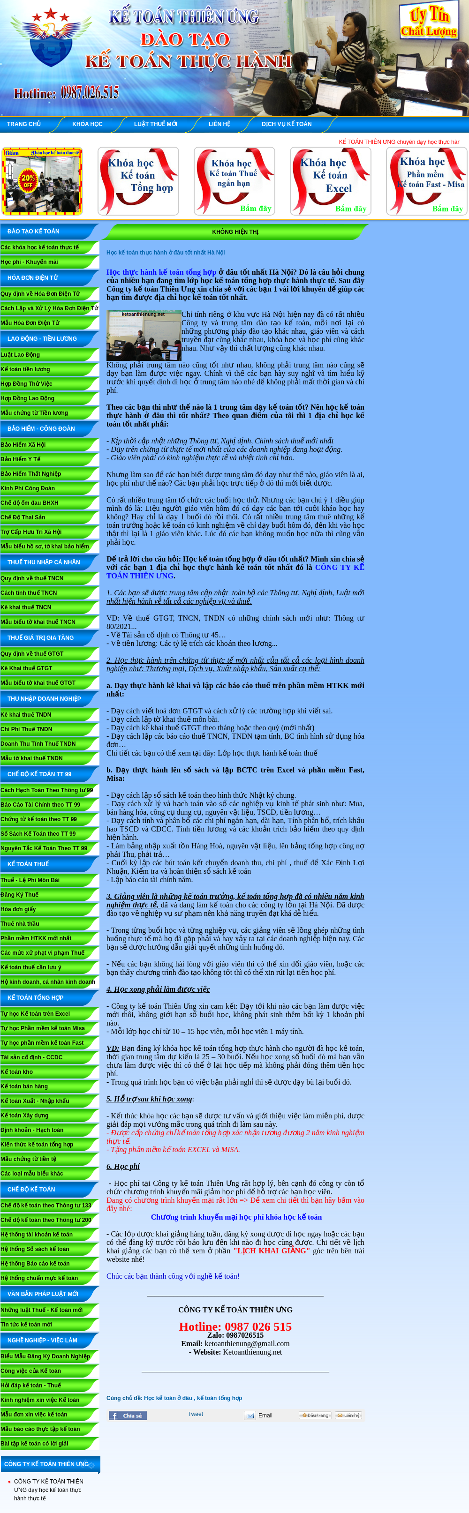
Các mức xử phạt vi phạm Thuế (42, 953)
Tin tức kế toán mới (26, 1324)
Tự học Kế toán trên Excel (35, 1014)
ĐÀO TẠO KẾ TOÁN (34, 231)
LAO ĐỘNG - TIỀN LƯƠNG (42, 339)
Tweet (195, 1414)
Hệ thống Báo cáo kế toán (35, 1263)
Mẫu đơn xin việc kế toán (34, 1414)
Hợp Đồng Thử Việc (26, 384)
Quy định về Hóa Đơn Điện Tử (40, 294)
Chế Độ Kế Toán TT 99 (39, 774)
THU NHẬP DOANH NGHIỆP (44, 699)
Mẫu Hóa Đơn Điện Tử (29, 323)
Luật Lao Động (20, 355)
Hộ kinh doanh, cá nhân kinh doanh (47, 982)
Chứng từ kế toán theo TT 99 (38, 819)
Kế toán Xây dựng (24, 1115)
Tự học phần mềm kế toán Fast (41, 1043)
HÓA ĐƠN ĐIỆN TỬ (33, 278)
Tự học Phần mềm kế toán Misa (42, 1028)
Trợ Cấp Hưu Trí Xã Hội (30, 532)
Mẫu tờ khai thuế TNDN (31, 758)
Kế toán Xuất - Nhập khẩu (34, 1101)
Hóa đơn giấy (18, 909)
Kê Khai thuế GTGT (26, 668)
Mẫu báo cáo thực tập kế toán (40, 1429)
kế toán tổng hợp (219, 1398)
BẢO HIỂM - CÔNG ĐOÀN (41, 429)
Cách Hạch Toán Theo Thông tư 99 (46, 790)
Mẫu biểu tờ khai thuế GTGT (38, 683)
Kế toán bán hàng (24, 1086)
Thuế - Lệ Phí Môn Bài (30, 880)
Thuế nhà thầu (19, 924)
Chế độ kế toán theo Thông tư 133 (45, 1205)
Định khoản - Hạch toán (31, 1130)
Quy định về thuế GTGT (31, 654)
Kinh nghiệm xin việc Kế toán (39, 1400)
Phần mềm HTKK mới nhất (35, 938)
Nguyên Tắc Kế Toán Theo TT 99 (43, 848)
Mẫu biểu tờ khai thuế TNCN (38, 622)
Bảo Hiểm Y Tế (20, 459)
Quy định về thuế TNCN (31, 578)
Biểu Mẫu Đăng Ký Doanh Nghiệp (45, 1356)
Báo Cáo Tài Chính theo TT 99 (40, 804)
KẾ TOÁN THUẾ (28, 864)
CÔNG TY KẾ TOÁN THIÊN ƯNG (46, 1464)
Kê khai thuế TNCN (25, 607)
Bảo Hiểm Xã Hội (22, 445)
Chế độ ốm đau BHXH (29, 503)
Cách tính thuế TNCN (28, 593)
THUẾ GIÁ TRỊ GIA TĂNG (41, 638)
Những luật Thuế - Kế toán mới (41, 1310)
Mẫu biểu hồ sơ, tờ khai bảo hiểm (44, 546)
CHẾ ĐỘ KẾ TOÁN (31, 1189)
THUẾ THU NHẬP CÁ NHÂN (44, 562)
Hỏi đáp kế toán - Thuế (30, 1385)
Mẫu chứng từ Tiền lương (34, 413)
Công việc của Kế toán (30, 1371)
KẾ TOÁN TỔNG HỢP (35, 998)
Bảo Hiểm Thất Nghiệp (30, 474)
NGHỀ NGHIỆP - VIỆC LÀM (42, 1340)
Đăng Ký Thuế (19, 894)
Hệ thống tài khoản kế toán (36, 1234)
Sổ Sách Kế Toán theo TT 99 (38, 834)
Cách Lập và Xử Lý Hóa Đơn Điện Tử (49, 308)
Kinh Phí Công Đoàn (27, 488)
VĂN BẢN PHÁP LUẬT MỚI (43, 1294)
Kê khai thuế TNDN (25, 715)
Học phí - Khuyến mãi (29, 262)
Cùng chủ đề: (125, 1398)
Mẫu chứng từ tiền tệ (28, 1159)
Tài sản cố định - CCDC (31, 1057)
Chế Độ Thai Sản (22, 517)
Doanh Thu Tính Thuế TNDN (38, 744)
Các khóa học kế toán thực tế (39, 247)
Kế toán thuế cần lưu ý (30, 967)
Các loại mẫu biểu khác (31, 1173)
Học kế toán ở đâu (168, 1398)
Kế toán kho (16, 1072)
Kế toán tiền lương (25, 369)
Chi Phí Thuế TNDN (26, 729)
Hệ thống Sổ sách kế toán (34, 1249)
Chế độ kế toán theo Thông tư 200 (45, 1220)
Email (265, 1415)
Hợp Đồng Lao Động (27, 398)
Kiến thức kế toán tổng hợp (36, 1144)
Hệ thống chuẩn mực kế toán (39, 1278)
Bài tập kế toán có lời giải (34, 1443)
